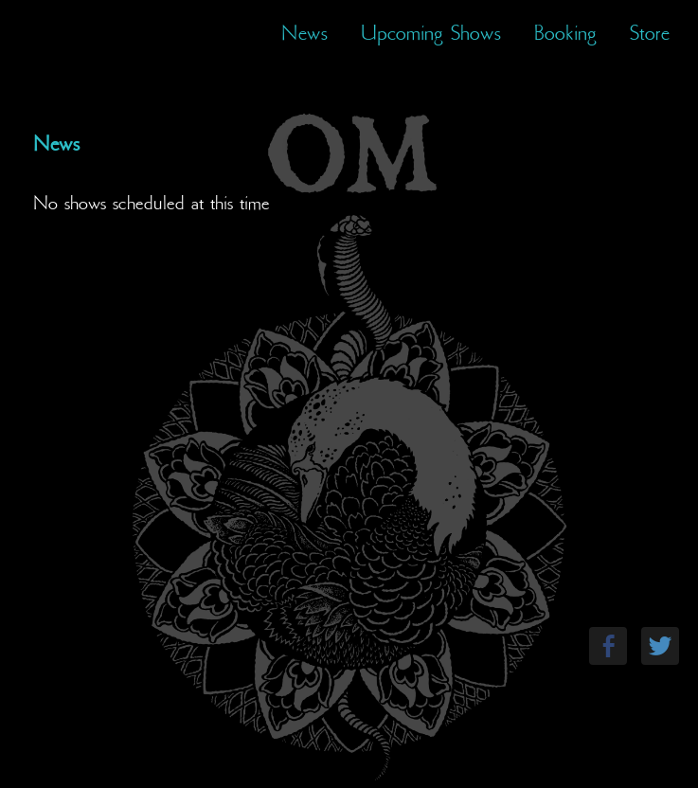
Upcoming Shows (431, 33)
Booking (565, 33)
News (304, 33)
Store (650, 33)
